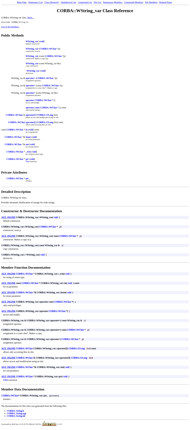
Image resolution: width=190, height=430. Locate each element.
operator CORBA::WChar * (39, 100)
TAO (27, 162)
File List (97, 2)
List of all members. (10, 27)
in (27, 130)
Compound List (85, 2)
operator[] (31, 115)
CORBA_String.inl (16, 416)
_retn (28, 152)
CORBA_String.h (15, 411)
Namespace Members (112, 2)
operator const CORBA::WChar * (42, 108)
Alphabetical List (68, 2)
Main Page (22, 2)
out (27, 145)
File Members (151, 2)
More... (30, 17)
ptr (27, 159)
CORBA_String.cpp (16, 414)
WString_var (32, 42)
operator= (30, 78)
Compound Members (133, 2)
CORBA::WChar (48, 49)
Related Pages (165, 2)
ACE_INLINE (8, 218)
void (42, 42)
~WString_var (33, 71)
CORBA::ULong (45, 115)
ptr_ (28, 179)
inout (28, 137)
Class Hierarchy (51, 2)
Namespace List (35, 2)
